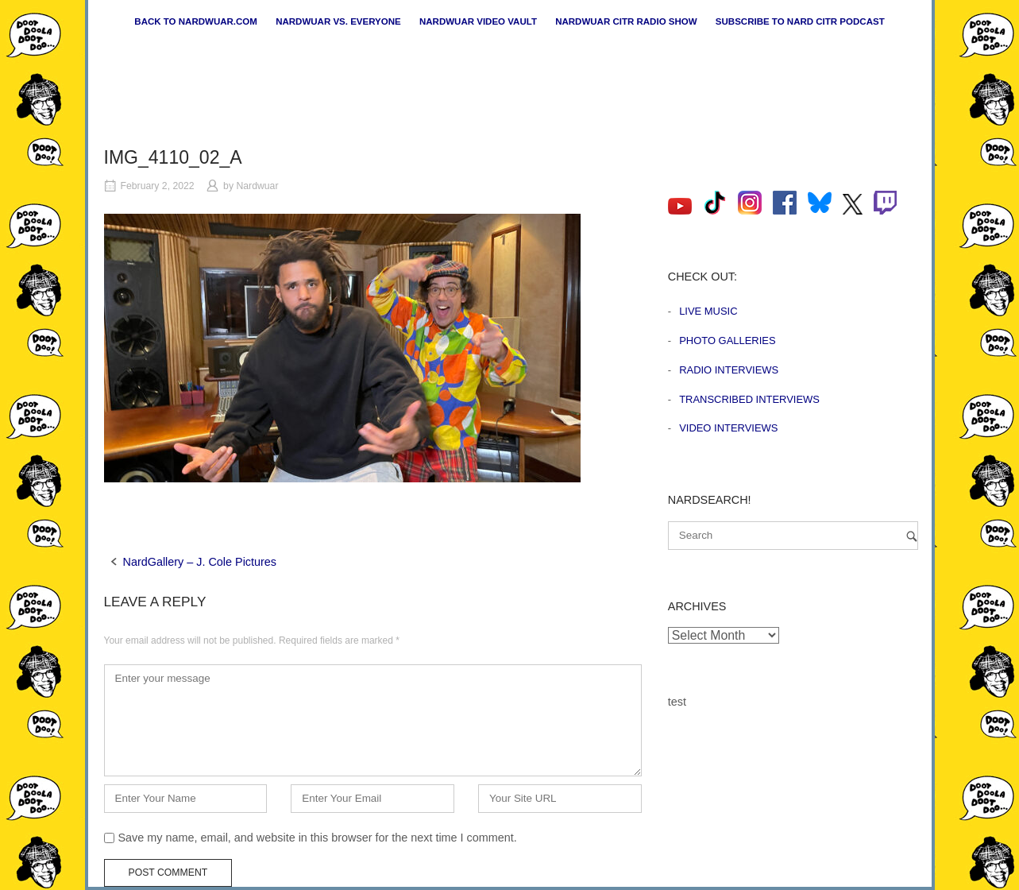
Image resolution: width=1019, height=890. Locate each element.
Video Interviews (728, 428)
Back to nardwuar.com (195, 21)
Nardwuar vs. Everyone (338, 21)
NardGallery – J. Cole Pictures (200, 561)
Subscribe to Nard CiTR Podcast (800, 21)
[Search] (912, 536)
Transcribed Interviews (749, 399)
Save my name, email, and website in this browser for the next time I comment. (317, 837)
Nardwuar (257, 186)
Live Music (708, 311)
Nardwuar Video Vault (478, 21)
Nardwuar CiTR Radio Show (626, 21)
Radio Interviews (728, 370)
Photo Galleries (727, 340)
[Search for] (793, 535)
